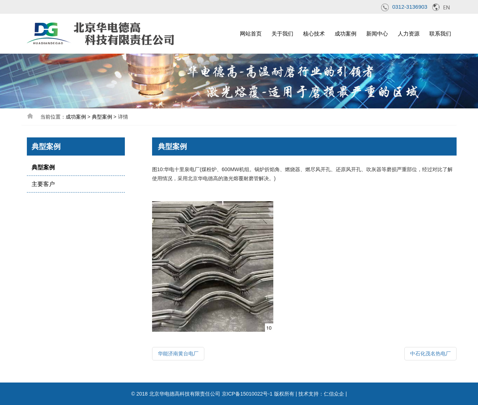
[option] (239, 81)
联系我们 (440, 33)
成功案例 (345, 33)
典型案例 (102, 117)
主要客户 (43, 184)
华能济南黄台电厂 (178, 353)
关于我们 (282, 33)
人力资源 (409, 33)
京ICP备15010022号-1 (247, 394)
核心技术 (314, 33)
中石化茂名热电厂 (430, 353)
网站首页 (251, 33)
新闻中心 (377, 33)
